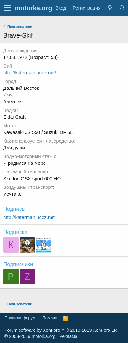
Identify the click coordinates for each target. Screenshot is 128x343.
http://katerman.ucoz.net (29, 217)
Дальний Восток (21, 88)
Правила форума (21, 317)
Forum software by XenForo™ (61, 330)
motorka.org (44, 336)
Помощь (50, 317)
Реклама (68, 336)
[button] (7, 8)
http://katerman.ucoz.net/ (29, 72)
